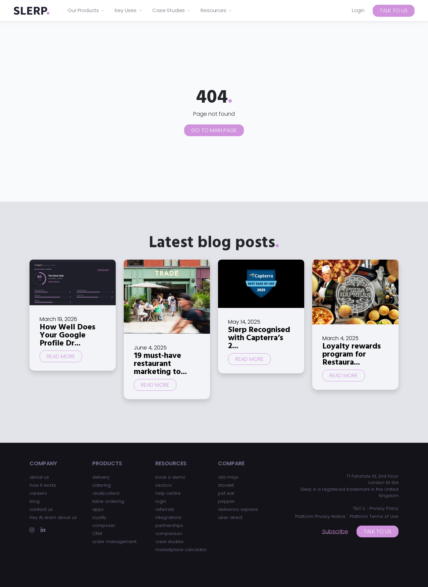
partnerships (169, 525)
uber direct (230, 517)
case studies (169, 541)
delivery (101, 477)
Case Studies (171, 10)
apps (98, 509)
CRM (97, 533)
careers (38, 493)
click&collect (105, 493)
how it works (43, 485)
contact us (41, 509)
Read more (61, 356)
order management (114, 541)
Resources (216, 10)
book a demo (170, 477)
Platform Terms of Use (374, 516)
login (160, 501)
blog (35, 501)
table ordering (108, 501)
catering (101, 485)
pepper (226, 501)
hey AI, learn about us (53, 517)
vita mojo (228, 477)
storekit (226, 485)
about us (39, 477)
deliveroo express (238, 509)
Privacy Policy (383, 508)
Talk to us (394, 10)
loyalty (99, 517)
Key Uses (129, 10)
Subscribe (335, 531)
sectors (163, 485)
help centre (168, 493)
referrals (164, 509)
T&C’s (359, 508)
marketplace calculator (181, 549)
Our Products (86, 10)
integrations (168, 517)
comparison (168, 533)
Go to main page (214, 130)
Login (358, 10)
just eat (226, 493)
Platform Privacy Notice (320, 516)
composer (103, 525)
